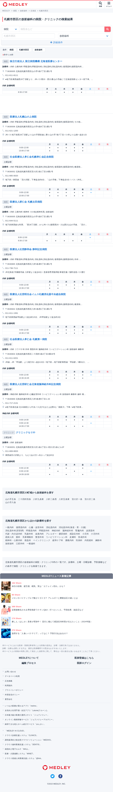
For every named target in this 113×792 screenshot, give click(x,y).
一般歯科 (31, 543)
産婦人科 (9, 537)
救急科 (28, 540)
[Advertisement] (57, 104)
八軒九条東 (38, 499)
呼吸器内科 (31, 530)
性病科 (79, 540)
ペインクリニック (41, 540)
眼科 (18, 537)
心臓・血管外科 (36, 527)
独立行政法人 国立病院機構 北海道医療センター (36, 61)
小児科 (85, 534)
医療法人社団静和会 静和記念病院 (28, 249)
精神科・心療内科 (13, 540)
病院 (6, 61)
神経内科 (56, 530)
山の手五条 (10, 499)
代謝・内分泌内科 (13, 534)
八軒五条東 (64, 499)
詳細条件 (56, 42)
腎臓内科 (79, 530)
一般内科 (9, 527)
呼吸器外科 (44, 530)
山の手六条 (10, 502)
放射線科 (9, 543)
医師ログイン (84, 663)
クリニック (9, 432)
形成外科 (82, 537)
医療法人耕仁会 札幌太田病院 (26, 202)
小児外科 (95, 534)
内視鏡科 (89, 540)
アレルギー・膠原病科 (56, 534)
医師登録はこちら (84, 658)
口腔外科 (20, 543)
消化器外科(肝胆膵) (14, 530)
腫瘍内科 (69, 540)
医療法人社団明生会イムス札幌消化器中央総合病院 (38, 294)
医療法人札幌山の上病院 (23, 116)
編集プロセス (29, 663)
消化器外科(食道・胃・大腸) (72, 527)
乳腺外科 (29, 534)
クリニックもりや (25, 432)
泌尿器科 (90, 530)
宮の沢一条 (77, 499)
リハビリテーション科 (56, 537)
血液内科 (39, 534)
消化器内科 (51, 527)
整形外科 (39, 537)
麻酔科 (98, 540)
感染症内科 (75, 534)
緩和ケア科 (57, 540)
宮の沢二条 (90, 499)
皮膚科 (73, 537)
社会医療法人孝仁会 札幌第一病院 (28, 339)
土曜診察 (8, 162)
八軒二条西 (51, 499)
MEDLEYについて (29, 658)
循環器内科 (21, 527)
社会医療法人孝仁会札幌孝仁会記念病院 (32, 157)
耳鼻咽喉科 (28, 537)
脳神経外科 (68, 530)
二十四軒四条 (24, 499)
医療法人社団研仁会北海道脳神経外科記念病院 (35, 384)
